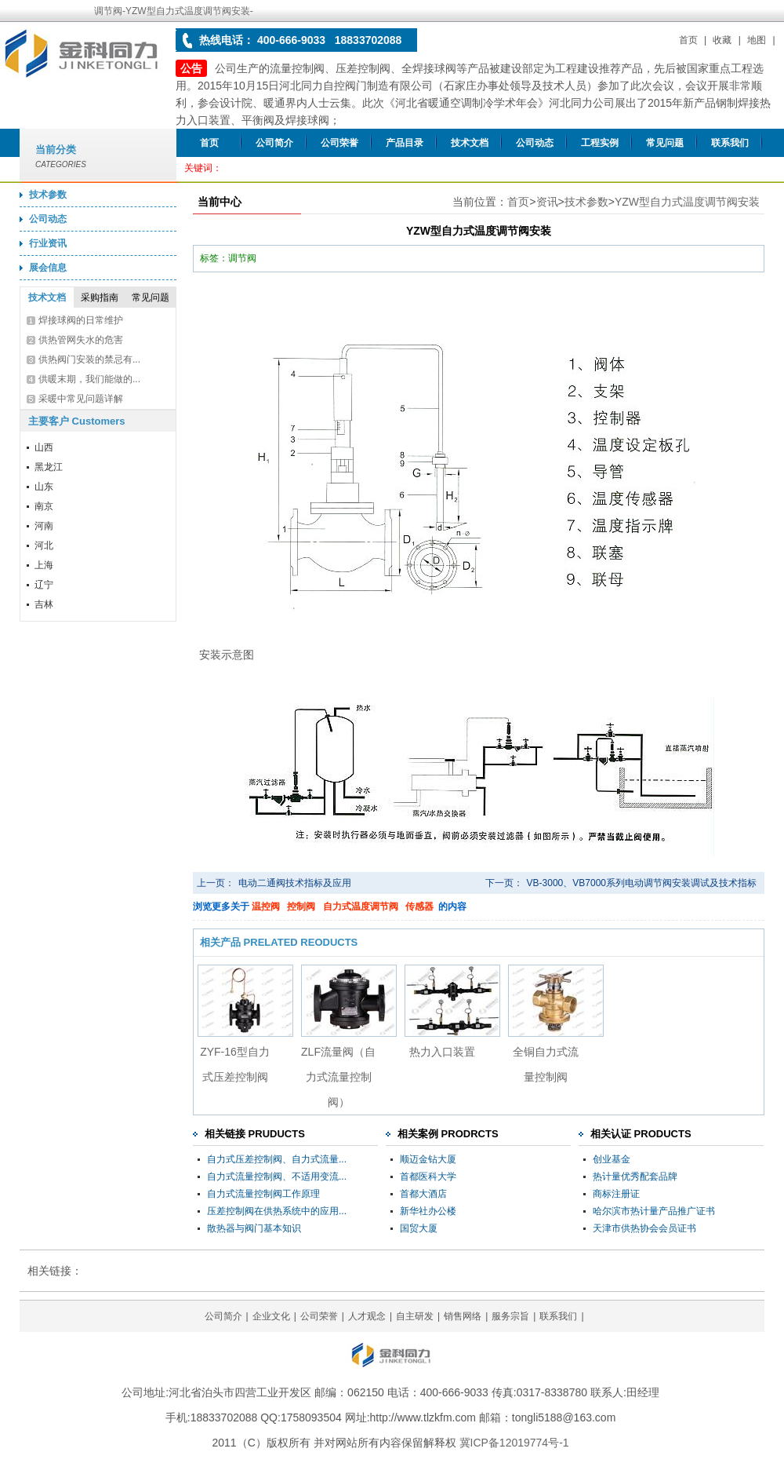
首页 (688, 40)
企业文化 (271, 1316)
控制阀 (301, 906)
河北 (43, 545)
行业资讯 (48, 243)
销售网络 (462, 1316)
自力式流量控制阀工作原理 (263, 1193)
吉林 (43, 604)
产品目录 (404, 142)
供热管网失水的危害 (80, 339)
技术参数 (48, 194)
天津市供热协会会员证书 (644, 1228)
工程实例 (600, 142)
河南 (43, 525)
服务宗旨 (510, 1316)
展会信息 (48, 267)
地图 (756, 40)
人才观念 (367, 1316)
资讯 (547, 201)
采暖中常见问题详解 (80, 398)
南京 (43, 506)
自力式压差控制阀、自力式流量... (277, 1159)
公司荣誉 (339, 142)
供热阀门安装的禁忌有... (89, 359)
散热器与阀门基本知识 (254, 1228)
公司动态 (535, 142)
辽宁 (43, 584)
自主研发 (415, 1316)
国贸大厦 (418, 1228)
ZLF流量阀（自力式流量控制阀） (338, 1076)
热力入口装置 (442, 1051)
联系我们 (730, 142)
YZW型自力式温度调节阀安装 (687, 201)
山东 (43, 486)
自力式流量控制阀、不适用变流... (277, 1176)
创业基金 (611, 1159)
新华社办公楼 (428, 1211)
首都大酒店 (423, 1193)
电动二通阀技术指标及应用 (294, 882)
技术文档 (469, 142)
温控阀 (266, 906)
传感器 (419, 906)
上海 (43, 565)
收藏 (722, 40)
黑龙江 (48, 467)
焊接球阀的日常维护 (80, 320)
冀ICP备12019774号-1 (514, 1442)
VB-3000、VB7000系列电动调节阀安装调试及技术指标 (642, 882)
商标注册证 (616, 1193)
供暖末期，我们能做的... (89, 379)
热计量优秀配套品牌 (635, 1176)
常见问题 (665, 142)
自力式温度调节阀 (360, 906)
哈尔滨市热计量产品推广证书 (654, 1211)
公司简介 (274, 142)
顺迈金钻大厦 (428, 1159)
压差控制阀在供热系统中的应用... (277, 1211)
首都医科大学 (428, 1176)
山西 (43, 447)
